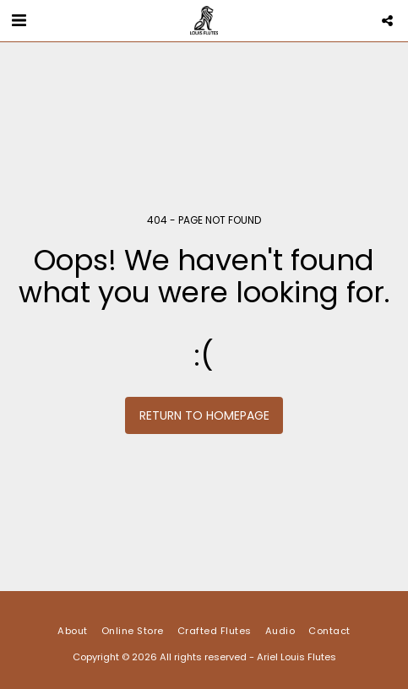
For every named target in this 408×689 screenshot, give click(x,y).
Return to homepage (204, 415)
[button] (18, 20)
